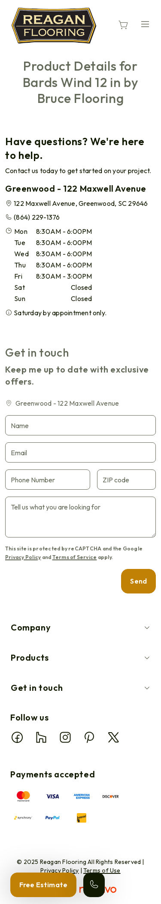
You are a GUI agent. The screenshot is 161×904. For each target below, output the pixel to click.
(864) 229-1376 (37, 217)
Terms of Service (74, 557)
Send (138, 581)
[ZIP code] (126, 479)
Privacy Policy (23, 557)
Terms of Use (102, 870)
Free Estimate (43, 884)
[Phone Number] (47, 479)
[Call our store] (94, 885)
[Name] (80, 425)
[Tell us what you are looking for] (80, 517)
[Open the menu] (145, 24)
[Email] (80, 452)
